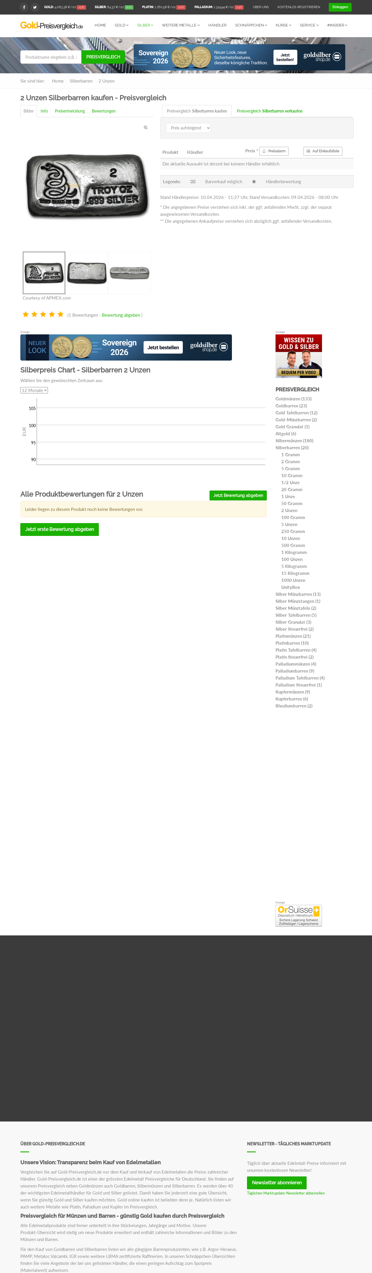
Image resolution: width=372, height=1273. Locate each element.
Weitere (181, 25)
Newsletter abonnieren (277, 1182)
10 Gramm (292, 475)
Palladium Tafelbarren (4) (300, 677)
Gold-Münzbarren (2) (296, 419)
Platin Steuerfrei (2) (295, 656)
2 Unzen (289, 510)
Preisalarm (273, 151)
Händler (217, 25)
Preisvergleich (103, 56)
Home (100, 25)
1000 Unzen (293, 579)
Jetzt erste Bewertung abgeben (59, 529)
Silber (145, 25)
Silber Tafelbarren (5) (296, 614)
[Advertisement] (314, 806)
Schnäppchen (251, 25)
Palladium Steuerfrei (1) (299, 684)
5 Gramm (290, 468)
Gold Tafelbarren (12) (296, 412)
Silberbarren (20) (292, 447)
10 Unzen (290, 538)
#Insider (337, 25)
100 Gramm (293, 517)
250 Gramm (293, 531)
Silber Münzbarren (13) (298, 593)
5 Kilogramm (294, 565)
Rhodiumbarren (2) (294, 705)
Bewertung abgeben (121, 314)
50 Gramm (292, 503)
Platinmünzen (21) (293, 635)
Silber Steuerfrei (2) (295, 628)
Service (309, 25)
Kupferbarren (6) (292, 698)
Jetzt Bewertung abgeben (238, 495)
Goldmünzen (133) (294, 398)
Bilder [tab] (29, 110)
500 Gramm (293, 545)
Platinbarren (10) (292, 642)
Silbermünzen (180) (294, 440)
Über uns (261, 7)
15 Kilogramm (295, 572)
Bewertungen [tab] (104, 110)
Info (44, 110)
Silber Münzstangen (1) (298, 600)
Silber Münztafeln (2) (296, 607)
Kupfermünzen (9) (293, 691)
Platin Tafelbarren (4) (296, 649)
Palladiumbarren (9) (295, 670)
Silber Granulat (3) (293, 621)
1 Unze (288, 496)
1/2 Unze (290, 482)
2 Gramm (290, 461)
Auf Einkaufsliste (323, 151)
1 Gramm (290, 454)
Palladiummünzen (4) (296, 663)
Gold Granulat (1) (293, 426)
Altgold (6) (286, 433)
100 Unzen (292, 558)
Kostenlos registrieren (299, 7)
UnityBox (290, 586)
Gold (121, 25)
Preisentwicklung (70, 110)
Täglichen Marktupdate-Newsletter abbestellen (286, 1192)
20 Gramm (292, 489)
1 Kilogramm (294, 552)
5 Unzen (289, 524)
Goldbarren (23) (291, 405)
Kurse (283, 25)
